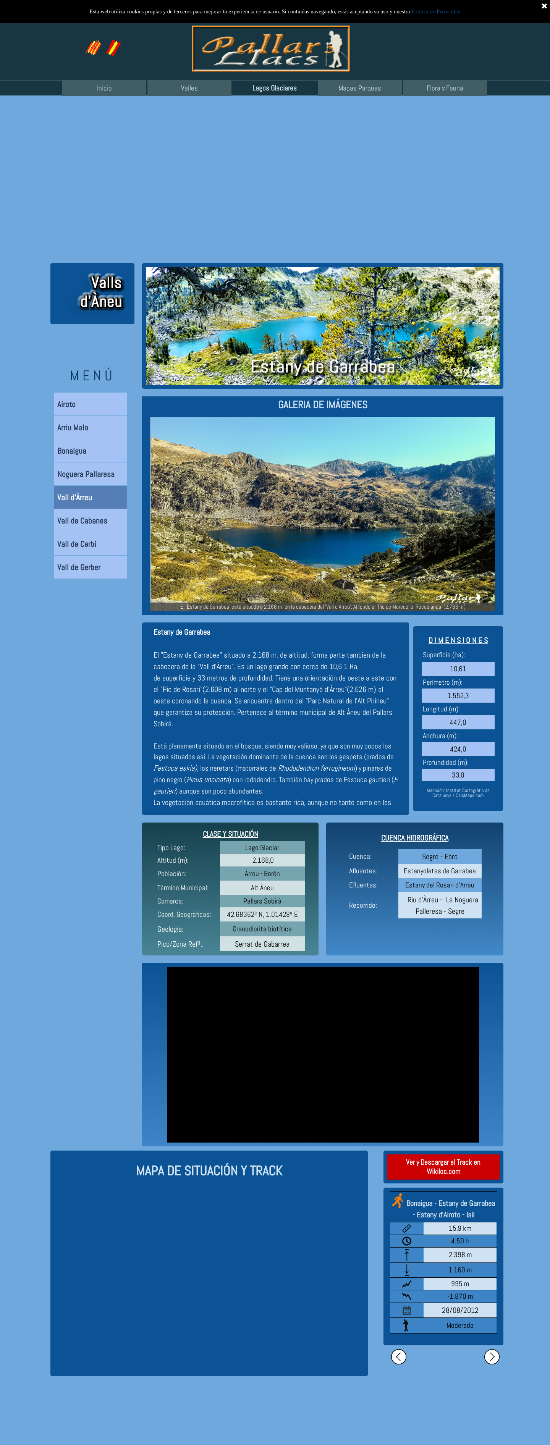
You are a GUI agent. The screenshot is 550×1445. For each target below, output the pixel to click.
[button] (112, 42)
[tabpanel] (323, 404)
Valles (189, 88)
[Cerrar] (544, 6)
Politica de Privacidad (436, 11)
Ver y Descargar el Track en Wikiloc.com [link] (443, 1167)
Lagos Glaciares (274, 88)
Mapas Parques (359, 88)
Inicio (104, 88)
